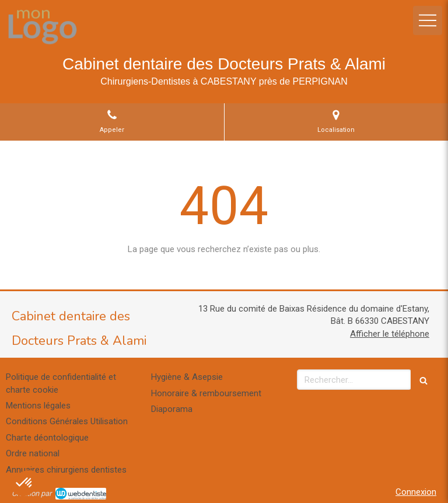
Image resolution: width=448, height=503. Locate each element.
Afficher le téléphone (389, 334)
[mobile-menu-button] (427, 20)
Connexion (416, 492)
